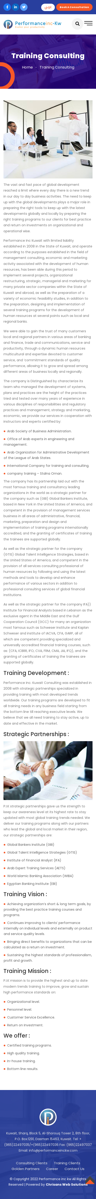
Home (27, 67)
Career (52, 1168)
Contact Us (74, 1168)
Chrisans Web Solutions (67, 1184)
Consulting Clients (31, 1163)
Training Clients (67, 1163)
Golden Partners (26, 1168)
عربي (48, 7)
